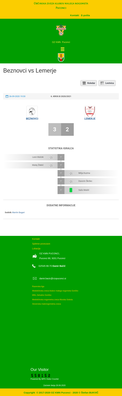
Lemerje (89, 118)
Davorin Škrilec (85, 181)
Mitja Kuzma (84, 173)
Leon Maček (37, 157)
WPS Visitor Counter (50, 379)
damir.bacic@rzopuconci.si (52, 278)
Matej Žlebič (38, 165)
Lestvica (107, 83)
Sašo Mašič (83, 190)
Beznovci (32, 118)
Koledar (88, 83)
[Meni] (62, 49)
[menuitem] (85, 15)
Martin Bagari (18, 212)
